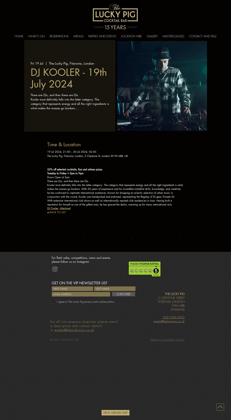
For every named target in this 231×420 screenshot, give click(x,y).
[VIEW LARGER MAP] (115, 412)
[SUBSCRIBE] (123, 294)
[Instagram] (55, 269)
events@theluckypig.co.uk (74, 330)
